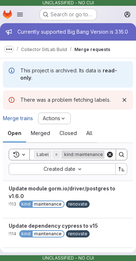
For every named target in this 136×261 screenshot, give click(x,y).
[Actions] (54, 118)
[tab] (14, 133)
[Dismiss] (124, 100)
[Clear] (110, 154)
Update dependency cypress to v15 (53, 226)
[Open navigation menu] (20, 14)
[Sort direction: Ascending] (121, 169)
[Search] (121, 154)
